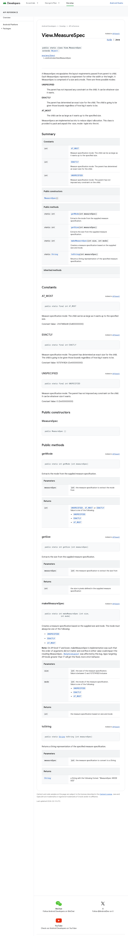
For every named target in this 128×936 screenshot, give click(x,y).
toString (75, 254)
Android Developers (49, 26)
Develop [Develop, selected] (70, 3)
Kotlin (109, 40)
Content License (106, 794)
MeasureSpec (50, 198)
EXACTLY (74, 162)
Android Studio (116, 3)
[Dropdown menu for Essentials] (38, 3)
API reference (10, 12)
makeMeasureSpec (79, 241)
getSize (75, 227)
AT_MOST (75, 148)
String (55, 254)
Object (54, 51)
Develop (63, 26)
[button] (16, 29)
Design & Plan (51, 3)
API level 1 (116, 34)
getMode (75, 214)
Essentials (30, 3)
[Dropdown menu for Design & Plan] (60, 3)
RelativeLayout (71, 654)
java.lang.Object (48, 55)
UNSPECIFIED (77, 175)
